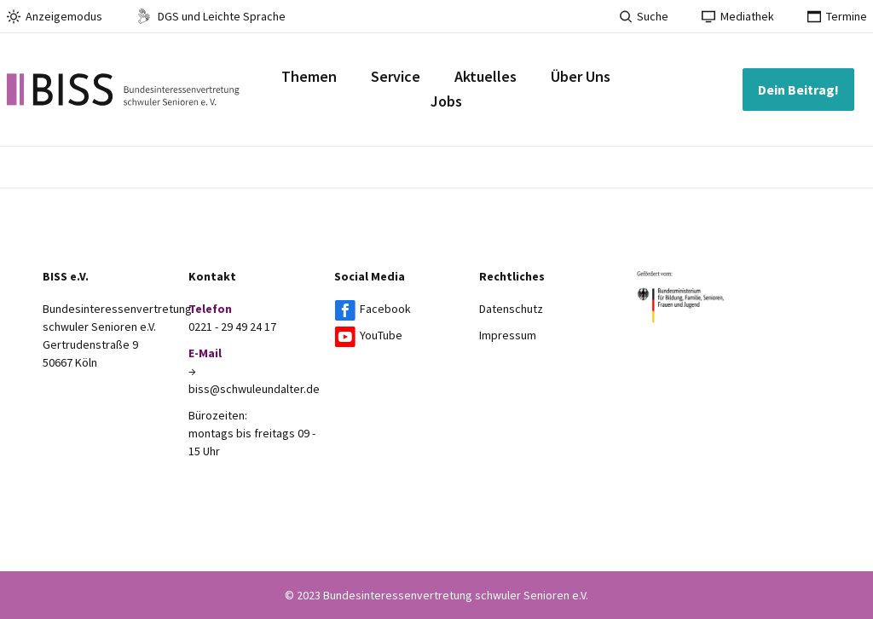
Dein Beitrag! (798, 89)
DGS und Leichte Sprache (211, 16)
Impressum (507, 335)
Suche (644, 16)
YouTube (381, 335)
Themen (309, 76)
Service (395, 76)
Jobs (446, 101)
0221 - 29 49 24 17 (232, 326)
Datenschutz (511, 308)
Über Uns (580, 76)
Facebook (385, 308)
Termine (837, 16)
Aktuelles (485, 76)
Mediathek (738, 16)
